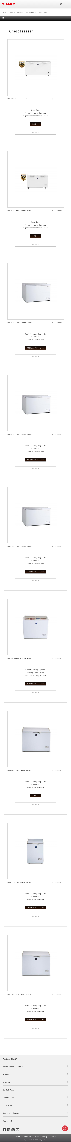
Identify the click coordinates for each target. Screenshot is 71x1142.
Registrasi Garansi (11, 1113)
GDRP (53, 1136)
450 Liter (35, 236)
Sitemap (6, 1082)
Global (6, 1074)
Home (4, 12)
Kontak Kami (8, 1090)
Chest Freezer (21, 31)
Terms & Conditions (23, 1136)
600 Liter (35, 124)
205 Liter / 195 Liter (35, 460)
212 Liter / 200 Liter (35, 684)
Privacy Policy (41, 1136)
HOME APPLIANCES (16, 12)
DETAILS (35, 133)
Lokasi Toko (8, 1097)
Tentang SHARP (10, 1059)
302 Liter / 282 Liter (35, 348)
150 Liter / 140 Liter (35, 572)
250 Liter (35, 795)
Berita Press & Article (13, 1066)
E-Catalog (7, 1105)
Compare (59, 99)
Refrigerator (30, 12)
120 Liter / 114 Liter (35, 907)
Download (7, 1121)
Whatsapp (64, 1128)
